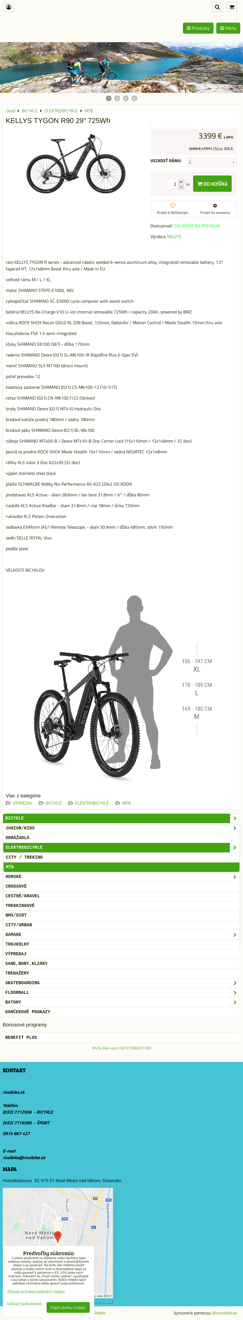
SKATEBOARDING (122, 983)
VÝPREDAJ (22, 803)
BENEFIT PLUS (21, 1037)
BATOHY (122, 1002)
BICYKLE (54, 803)
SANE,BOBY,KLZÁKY (26, 963)
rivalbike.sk (14, 1092)
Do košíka (212, 184)
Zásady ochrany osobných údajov (36, 1291)
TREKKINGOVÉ (20, 905)
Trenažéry (17, 973)
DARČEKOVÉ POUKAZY (27, 1012)
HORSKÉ (123, 877)
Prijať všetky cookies (68, 1307)
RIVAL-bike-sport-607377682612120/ (121, 1048)
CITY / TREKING (24, 857)
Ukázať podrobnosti (24, 1304)
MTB (126, 803)
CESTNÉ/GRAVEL (23, 896)
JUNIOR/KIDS (123, 828)
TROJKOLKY (17, 944)
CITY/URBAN (19, 925)
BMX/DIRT (16, 915)
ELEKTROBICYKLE (92, 803)
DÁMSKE (123, 935)
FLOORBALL (122, 992)
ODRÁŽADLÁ (17, 837)
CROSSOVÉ (16, 886)
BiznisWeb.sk (225, 1313)
